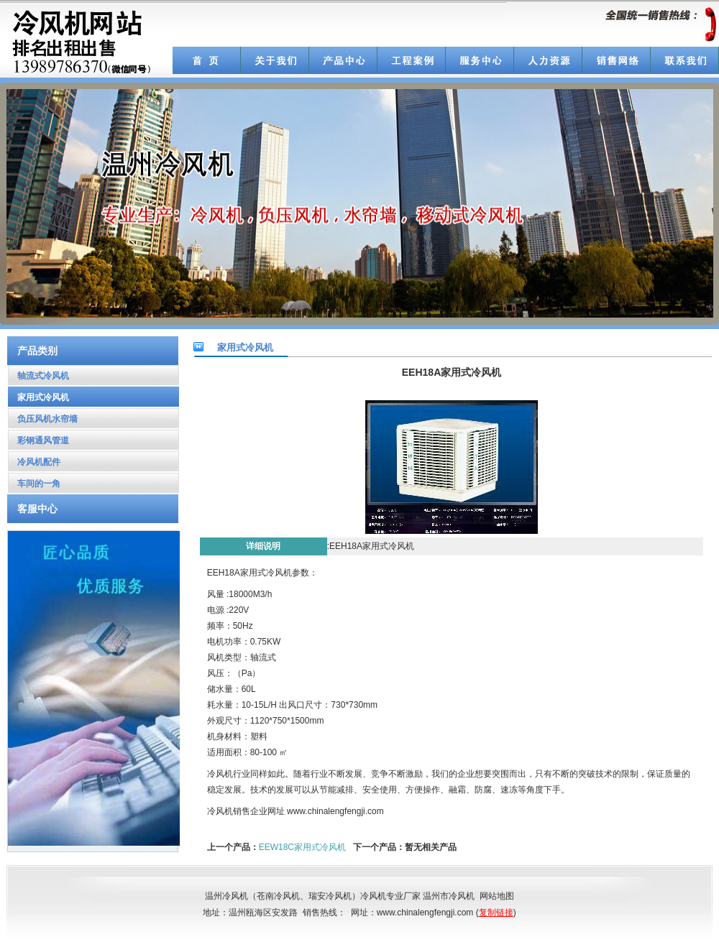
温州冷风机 (226, 896)
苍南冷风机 (278, 896)
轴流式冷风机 (38, 376)
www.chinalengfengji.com (335, 811)
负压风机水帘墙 (43, 419)
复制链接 (496, 913)
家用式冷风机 (38, 397)
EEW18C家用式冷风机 (302, 847)
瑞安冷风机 (330, 896)
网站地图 (497, 896)
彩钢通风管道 (38, 440)
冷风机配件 (34, 462)
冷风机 (220, 811)
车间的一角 (34, 484)
